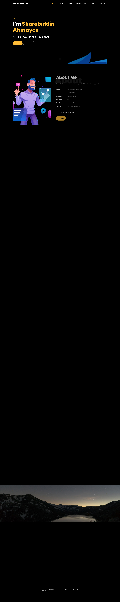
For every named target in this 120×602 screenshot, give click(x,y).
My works (28, 44)
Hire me (17, 44)
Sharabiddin (20, 3)
